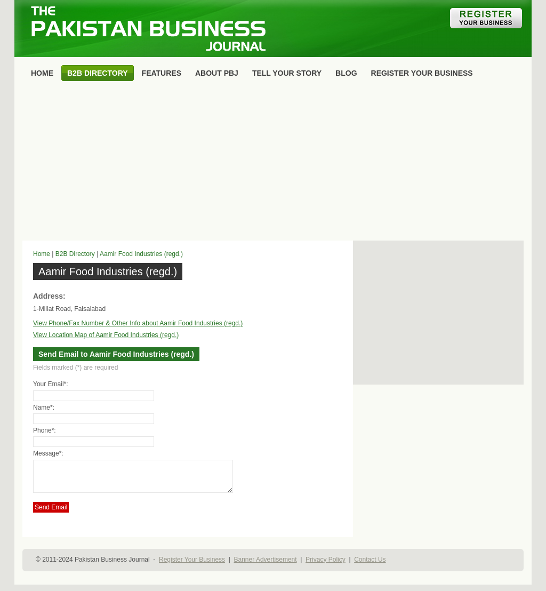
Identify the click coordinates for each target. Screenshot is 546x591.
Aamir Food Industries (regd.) (141, 254)
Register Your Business (192, 566)
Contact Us (370, 566)
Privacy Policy (326, 566)
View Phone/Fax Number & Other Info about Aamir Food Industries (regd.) (138, 323)
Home (41, 254)
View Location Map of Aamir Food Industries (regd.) (106, 335)
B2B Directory (75, 254)
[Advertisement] (273, 163)
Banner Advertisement (265, 566)
